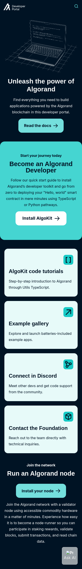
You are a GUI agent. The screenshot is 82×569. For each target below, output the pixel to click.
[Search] (76, 7)
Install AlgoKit (40, 218)
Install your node (41, 491)
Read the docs (41, 125)
